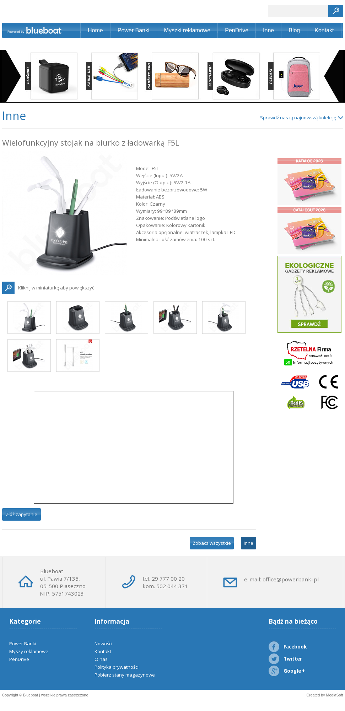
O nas (101, 659)
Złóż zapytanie (21, 514)
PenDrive (236, 30)
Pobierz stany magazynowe (125, 675)
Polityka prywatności (117, 667)
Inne (268, 30)
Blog (294, 30)
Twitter (285, 658)
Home (95, 30)
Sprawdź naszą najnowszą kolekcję (298, 117)
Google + (287, 671)
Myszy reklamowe (28, 651)
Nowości (103, 643)
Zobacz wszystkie (212, 543)
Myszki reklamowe (187, 30)
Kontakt (324, 30)
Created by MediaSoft (324, 695)
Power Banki (134, 30)
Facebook (288, 646)
